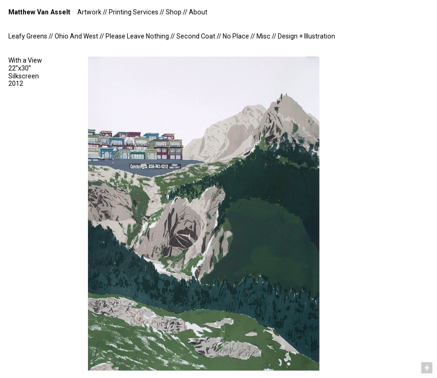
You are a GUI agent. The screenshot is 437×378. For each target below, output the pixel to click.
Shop (173, 12)
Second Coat (195, 36)
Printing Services (133, 12)
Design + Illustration (306, 36)
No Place (236, 36)
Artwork (89, 12)
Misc (263, 36)
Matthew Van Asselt (39, 12)
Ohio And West (76, 36)
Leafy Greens (27, 36)
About (198, 12)
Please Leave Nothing (137, 36)
